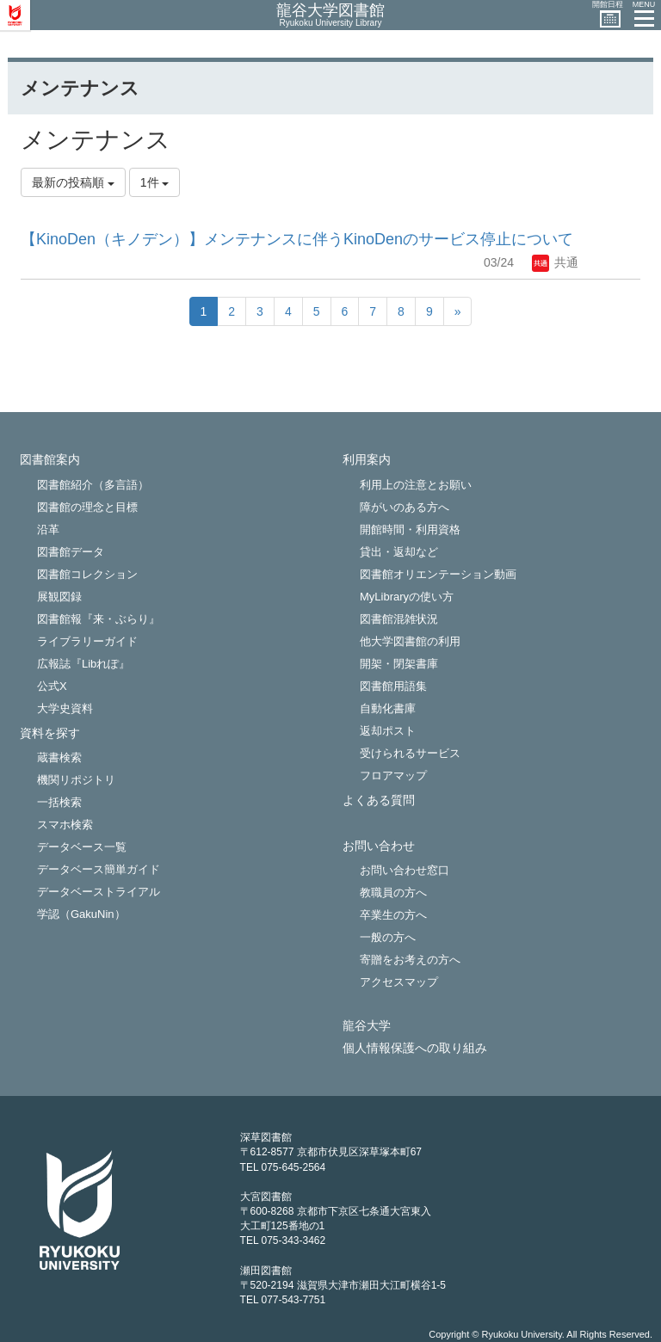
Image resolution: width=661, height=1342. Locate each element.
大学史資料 (65, 708)
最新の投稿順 (73, 182)
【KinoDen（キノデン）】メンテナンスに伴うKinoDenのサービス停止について (297, 239)
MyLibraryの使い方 (407, 596)
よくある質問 (379, 800)
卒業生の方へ (393, 914)
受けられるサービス (410, 753)
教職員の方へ (393, 892)
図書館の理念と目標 (87, 507)
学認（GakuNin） (81, 914)
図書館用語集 (393, 686)
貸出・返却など (399, 551)
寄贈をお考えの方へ (410, 959)
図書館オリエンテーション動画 (438, 574)
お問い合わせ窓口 (404, 870)
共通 (555, 262)
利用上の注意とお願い (416, 484)
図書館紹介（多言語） (93, 484)
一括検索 (59, 802)
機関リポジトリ (76, 779)
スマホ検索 (65, 824)
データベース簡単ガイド (98, 869)
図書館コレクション (87, 574)
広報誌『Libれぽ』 (83, 663)
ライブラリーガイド (87, 641)
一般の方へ (388, 937)
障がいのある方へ (404, 507)
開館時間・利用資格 (410, 529)
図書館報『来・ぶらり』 (98, 619)
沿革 (48, 529)
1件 (155, 182)
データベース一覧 (82, 846)
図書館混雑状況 (399, 619)
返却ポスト (388, 730)
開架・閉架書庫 (399, 663)
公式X (52, 686)
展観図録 (59, 596)
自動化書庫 (388, 708)
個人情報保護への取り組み (415, 1048)
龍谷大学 (367, 1025)
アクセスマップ (399, 982)
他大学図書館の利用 (410, 641)
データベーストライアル (98, 891)
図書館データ (70, 551)
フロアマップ (393, 775)
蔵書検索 (59, 757)
